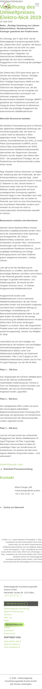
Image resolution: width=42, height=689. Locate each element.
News (6, 620)
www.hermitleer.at (12, 644)
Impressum (9, 630)
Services (8, 614)
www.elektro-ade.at (12, 641)
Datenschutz (9, 633)
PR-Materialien (14, 624)
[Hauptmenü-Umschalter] (37, 5)
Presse (7, 627)
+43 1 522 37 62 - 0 (13, 595)
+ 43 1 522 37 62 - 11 (24, 495)
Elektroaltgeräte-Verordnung (16, 608)
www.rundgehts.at (12, 647)
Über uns (8, 617)
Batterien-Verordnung (13, 611)
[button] (16, 470)
